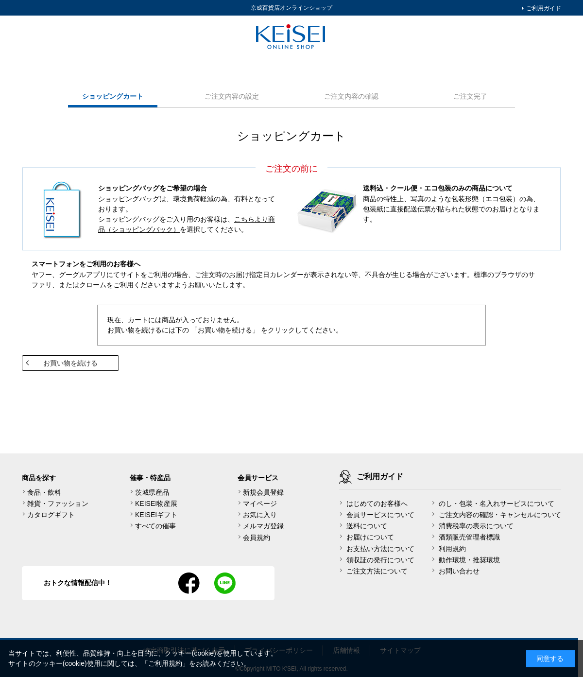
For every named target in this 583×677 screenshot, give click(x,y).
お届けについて (370, 537)
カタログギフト (51, 515)
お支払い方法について (380, 549)
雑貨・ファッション (57, 503)
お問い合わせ (459, 571)
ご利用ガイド (543, 8)
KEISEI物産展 (156, 503)
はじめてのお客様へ (377, 503)
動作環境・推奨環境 (469, 560)
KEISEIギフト (156, 515)
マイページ (260, 503)
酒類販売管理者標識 (469, 537)
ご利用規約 (165, 663)
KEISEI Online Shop (291, 37)
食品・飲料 (44, 492)
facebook (189, 583)
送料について (366, 526)
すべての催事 (155, 526)
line (225, 583)
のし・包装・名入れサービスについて (496, 503)
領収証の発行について (380, 560)
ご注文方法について (377, 571)
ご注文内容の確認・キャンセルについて (500, 515)
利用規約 (452, 549)
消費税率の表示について (476, 526)
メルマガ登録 (263, 526)
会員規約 (256, 537)
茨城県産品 (152, 492)
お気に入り (260, 515)
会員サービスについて (380, 515)
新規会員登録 (263, 492)
